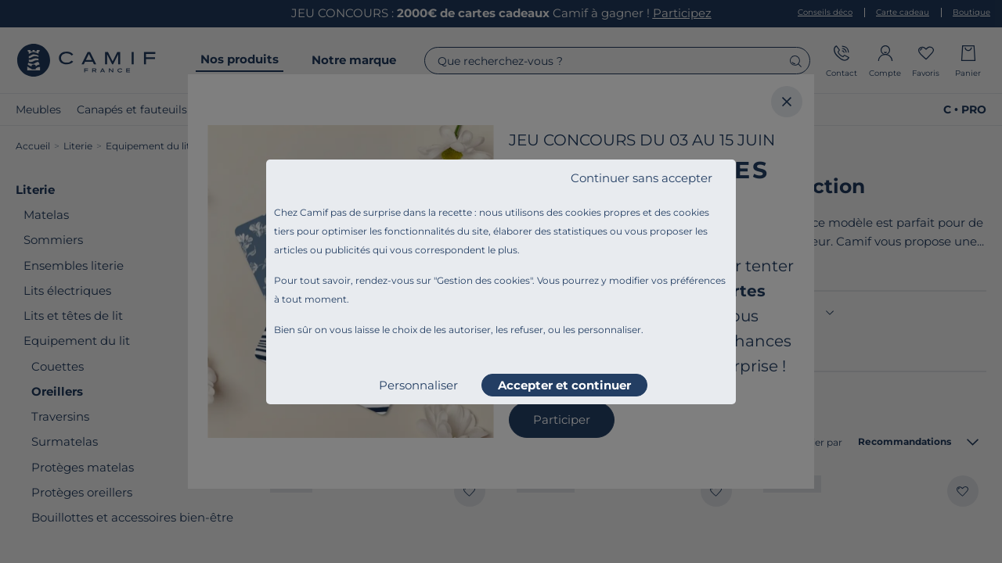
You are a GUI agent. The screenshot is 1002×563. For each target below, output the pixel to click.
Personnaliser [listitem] (418, 385)
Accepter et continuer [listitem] (564, 385)
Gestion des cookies (483, 280)
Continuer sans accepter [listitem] (641, 177)
